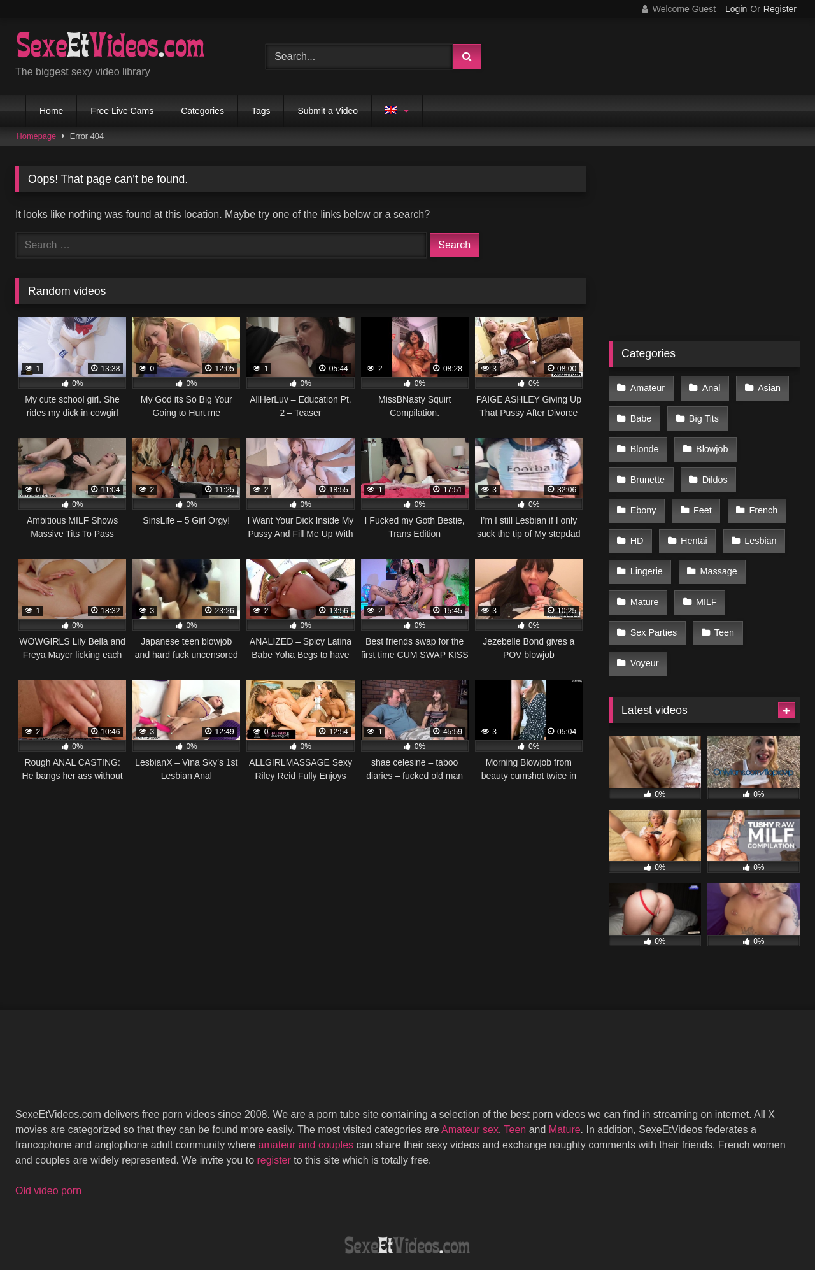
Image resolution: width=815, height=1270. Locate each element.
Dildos (642, 467)
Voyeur (698, 602)
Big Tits (701, 413)
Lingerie (713, 521)
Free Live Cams (121, 111)
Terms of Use (414, 1213)
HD (700, 494)
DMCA (345, 1213)
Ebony (703, 467)
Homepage (37, 136)
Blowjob (646, 441)
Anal (708, 387)
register (273, 1096)
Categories (202, 111)
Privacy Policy (498, 1213)
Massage (648, 548)
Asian (764, 387)
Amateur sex (470, 1065)
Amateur (647, 387)
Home (51, 111)
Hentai (755, 494)
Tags (261, 111)
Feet (760, 467)
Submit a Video (327, 111)
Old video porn (48, 1127)
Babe (640, 413)
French (644, 494)
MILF (640, 575)
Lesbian (646, 521)
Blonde (765, 413)
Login (736, 9)
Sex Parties (709, 575)
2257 (296, 1213)
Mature (716, 548)
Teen (639, 602)
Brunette (714, 441)
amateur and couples (306, 1081)
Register (780, 9)
